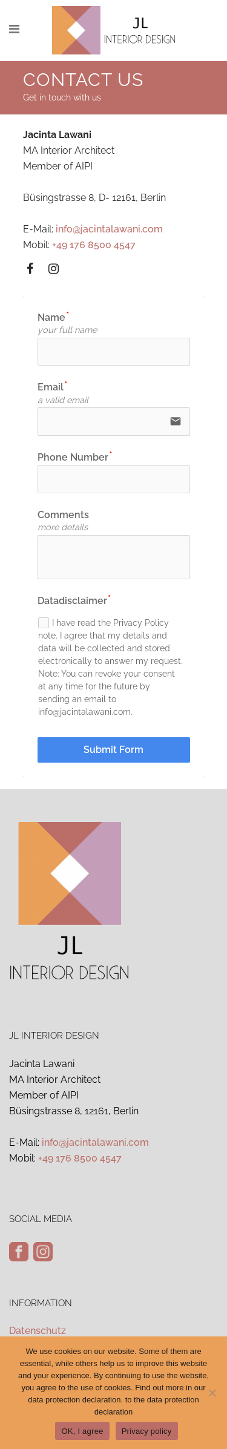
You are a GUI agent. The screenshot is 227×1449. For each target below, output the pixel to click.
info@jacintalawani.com (109, 229)
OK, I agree (82, 1431)
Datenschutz (37, 1330)
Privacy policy (147, 1431)
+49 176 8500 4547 (94, 245)
